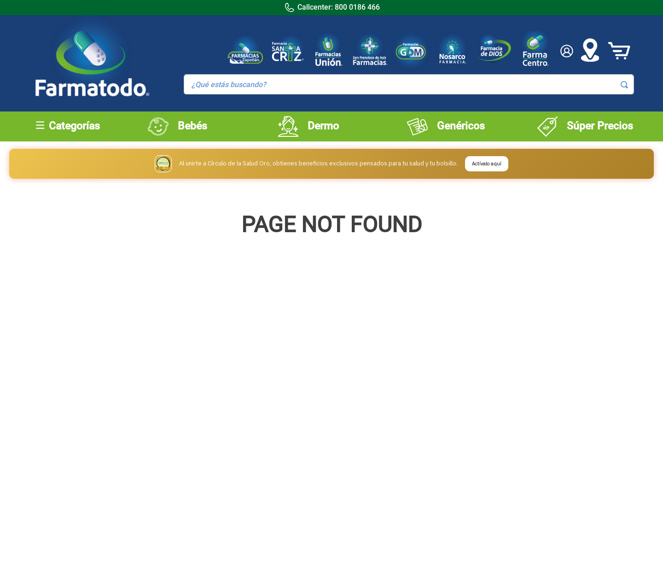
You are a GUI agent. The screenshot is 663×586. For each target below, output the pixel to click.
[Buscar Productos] (624, 85)
